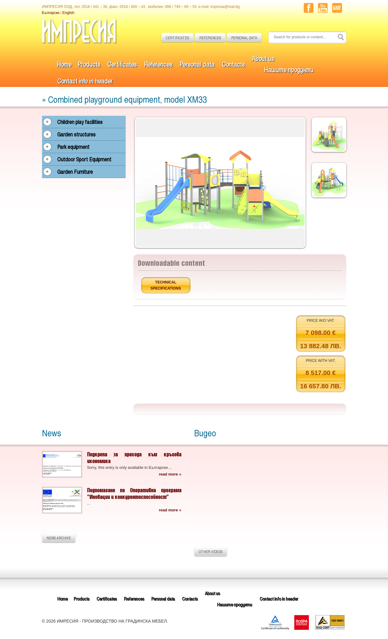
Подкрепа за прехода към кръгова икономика (134, 457)
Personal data (197, 64)
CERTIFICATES (177, 38)
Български (51, 13)
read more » (170, 474)
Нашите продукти (288, 69)
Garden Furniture (75, 171)
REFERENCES (210, 38)
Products (89, 64)
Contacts (233, 64)
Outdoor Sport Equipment (84, 159)
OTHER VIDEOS (210, 551)
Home (64, 64)
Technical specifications (166, 285)
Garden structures (76, 134)
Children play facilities (80, 122)
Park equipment (73, 146)
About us (263, 58)
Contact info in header (85, 81)
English (68, 13)
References (158, 64)
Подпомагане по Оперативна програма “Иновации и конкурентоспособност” (134, 493)
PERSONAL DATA (244, 38)
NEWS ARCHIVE (59, 538)
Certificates (122, 64)
